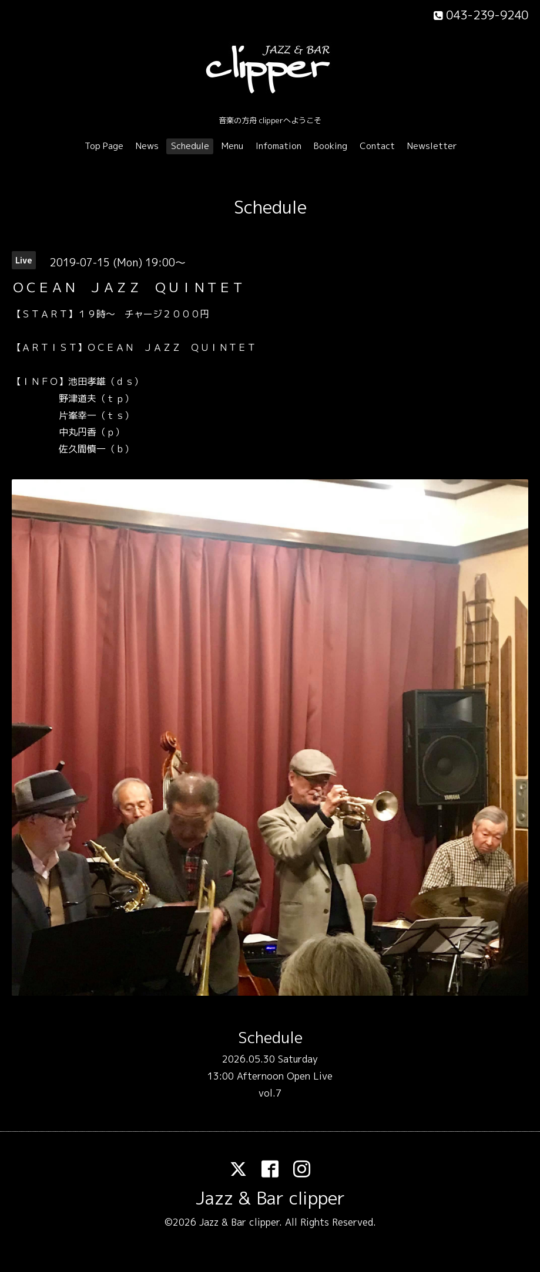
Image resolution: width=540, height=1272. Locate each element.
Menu (232, 146)
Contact (377, 146)
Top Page (104, 146)
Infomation (278, 146)
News (147, 146)
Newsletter (432, 146)
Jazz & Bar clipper (270, 1198)
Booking (330, 146)
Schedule (190, 146)
